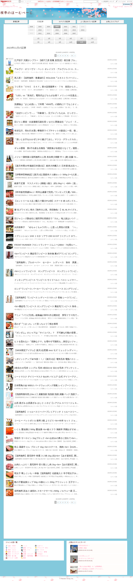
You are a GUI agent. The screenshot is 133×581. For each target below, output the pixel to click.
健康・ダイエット (12, 552)
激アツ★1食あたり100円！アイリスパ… (91, 569)
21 (72, 55)
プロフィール (14, 6)
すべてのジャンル (41, 556)
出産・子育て (11, 546)
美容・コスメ (11, 550)
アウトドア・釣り (41, 548)
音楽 (23, 552)
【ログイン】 (128, 6)
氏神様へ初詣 (82, 548)
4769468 (126, 4)
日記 (7, 6)
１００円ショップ (83, 556)
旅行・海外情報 (27, 556)
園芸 (23, 558)
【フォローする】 (117, 6)
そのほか (39, 554)
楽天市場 (129, 1)
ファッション (11, 548)
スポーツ (39, 546)
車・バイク (39, 550)
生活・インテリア (26, 1)
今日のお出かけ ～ (84, 545)
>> (107, 1)
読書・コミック (27, 554)
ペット (24, 546)
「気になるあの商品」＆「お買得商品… (90, 566)
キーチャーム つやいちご (86, 558)
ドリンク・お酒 (11, 558)
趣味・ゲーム (26, 548)
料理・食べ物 (11, 556)
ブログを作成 (121, 1)
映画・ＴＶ (25, 550)
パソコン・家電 (41, 552)
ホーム (2, 6)
